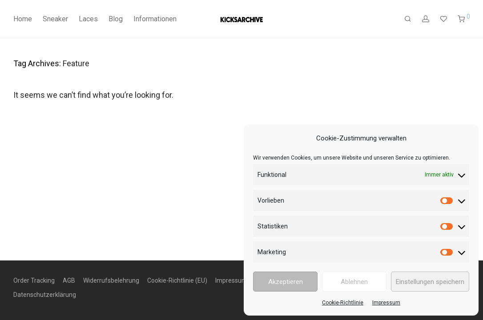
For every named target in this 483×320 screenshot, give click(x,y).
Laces (88, 19)
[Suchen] (408, 19)
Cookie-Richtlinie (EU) (177, 280)
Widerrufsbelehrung (111, 280)
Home (22, 19)
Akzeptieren (285, 282)
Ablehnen (354, 282)
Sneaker (55, 19)
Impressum (386, 303)
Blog (116, 19)
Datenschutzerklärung (44, 294)
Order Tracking (34, 280)
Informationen (155, 19)
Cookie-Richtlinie (342, 303)
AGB (69, 280)
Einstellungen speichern (430, 282)
